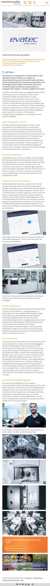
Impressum (29, 578)
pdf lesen (8, 72)
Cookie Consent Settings (10, 580)
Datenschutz (38, 578)
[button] (28, 584)
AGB (22, 580)
